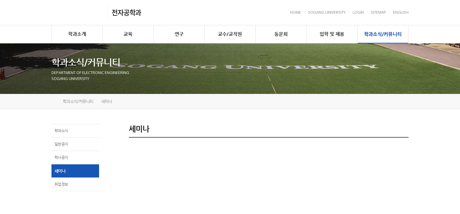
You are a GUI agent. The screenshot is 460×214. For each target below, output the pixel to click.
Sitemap (378, 12)
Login (358, 12)
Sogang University (327, 12)
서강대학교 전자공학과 (77, 12)
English (401, 12)
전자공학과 (126, 12)
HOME (295, 12)
